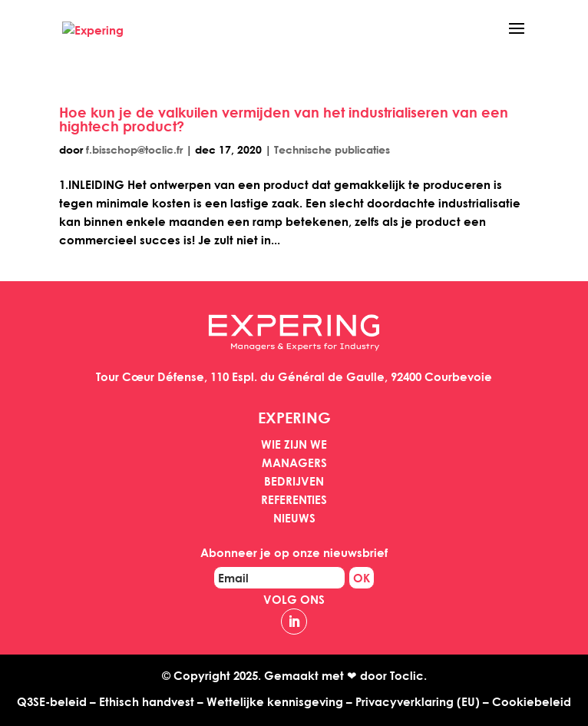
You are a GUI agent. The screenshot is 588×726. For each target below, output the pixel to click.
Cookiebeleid (531, 701)
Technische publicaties (332, 149)
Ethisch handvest (146, 701)
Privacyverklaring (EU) (417, 701)
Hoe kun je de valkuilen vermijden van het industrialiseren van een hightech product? (283, 119)
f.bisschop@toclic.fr (134, 149)
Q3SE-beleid (52, 701)
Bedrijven (294, 481)
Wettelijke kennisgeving (274, 701)
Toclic (407, 675)
